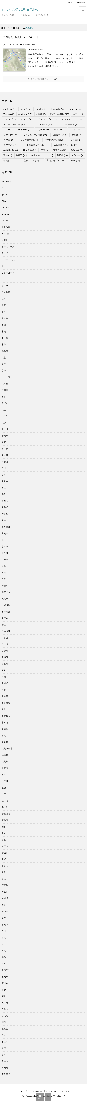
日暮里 (5, 638)
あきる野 (6, 227)
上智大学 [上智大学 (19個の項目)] (59, 135)
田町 (4, 859)
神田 (4, 905)
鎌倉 (4, 1055)
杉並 (4, 690)
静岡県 (5, 1068)
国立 (4, 488)
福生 (4, 918)
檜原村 (5, 742)
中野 (4, 344)
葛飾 (4, 989)
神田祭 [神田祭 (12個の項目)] (62, 155)
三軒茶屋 (6, 292)
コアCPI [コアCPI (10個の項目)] (9, 119)
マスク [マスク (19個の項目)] (75, 129)
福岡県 (5, 911)
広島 (4, 572)
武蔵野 (5, 761)
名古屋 (5, 455)
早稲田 (5, 657)
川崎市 (5, 559)
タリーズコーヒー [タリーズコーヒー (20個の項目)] (14, 124)
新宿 (4, 624)
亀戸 (4, 364)
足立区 (5, 1042)
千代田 (5, 429)
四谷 (4, 475)
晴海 (4, 670)
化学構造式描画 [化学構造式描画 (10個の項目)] (54, 140)
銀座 (4, 1048)
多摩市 (5, 501)
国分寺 (5, 481)
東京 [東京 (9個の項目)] (44, 150)
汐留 (4, 774)
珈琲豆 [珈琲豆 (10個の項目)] (21, 155)
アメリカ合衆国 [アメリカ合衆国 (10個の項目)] (59, 114)
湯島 (4, 840)
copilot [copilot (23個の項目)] (8, 109)
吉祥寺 (5, 449)
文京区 (5, 618)
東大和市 (6, 716)
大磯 (4, 520)
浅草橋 (5, 800)
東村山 (5, 722)
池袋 (4, 787)
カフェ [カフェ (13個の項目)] (78, 114)
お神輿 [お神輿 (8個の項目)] (41, 114)
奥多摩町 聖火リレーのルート (21, 37)
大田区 (5, 514)
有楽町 (5, 683)
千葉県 (5, 436)
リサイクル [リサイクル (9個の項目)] (10, 135)
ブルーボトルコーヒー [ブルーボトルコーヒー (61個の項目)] (16, 129)
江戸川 (5, 781)
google (5, 194)
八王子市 (6, 377)
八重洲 (5, 383)
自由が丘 (6, 970)
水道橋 (5, 768)
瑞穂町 (5, 853)
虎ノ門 (5, 1002)
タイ (4, 266)
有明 (4, 677)
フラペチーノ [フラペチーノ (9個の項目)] (70, 124)
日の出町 (6, 631)
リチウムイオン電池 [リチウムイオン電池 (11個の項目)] (35, 135)
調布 (4, 1022)
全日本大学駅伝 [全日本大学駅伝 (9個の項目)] (29, 140)
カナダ (5, 253)
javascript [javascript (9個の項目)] (57, 109)
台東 (4, 442)
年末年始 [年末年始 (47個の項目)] (9, 145)
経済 (4, 944)
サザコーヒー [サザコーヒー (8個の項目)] (44, 119)
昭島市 (5, 664)
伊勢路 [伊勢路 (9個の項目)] (76, 135)
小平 (4, 540)
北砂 (4, 422)
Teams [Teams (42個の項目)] (8, 114)
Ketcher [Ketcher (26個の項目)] (75, 109)
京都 (4, 370)
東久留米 (6, 703)
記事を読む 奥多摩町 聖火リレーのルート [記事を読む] (43, 79)
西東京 (5, 1015)
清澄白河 (6, 813)
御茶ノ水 (6, 592)
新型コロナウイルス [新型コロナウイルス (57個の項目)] (65, 145)
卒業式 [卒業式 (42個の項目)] (75, 140)
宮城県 (5, 533)
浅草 (4, 794)
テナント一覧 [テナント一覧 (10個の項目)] (43, 124)
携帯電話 (6, 611)
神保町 (5, 892)
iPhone (5, 201)
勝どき (5, 403)
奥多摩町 (26, 44)
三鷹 (4, 305)
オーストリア (8, 247)
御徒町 (5, 585)
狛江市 (5, 846)
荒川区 (5, 983)
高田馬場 (6, 1074)
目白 (4, 872)
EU (3, 188)
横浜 (4, 735)
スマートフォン (9, 260)
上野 (4, 312)
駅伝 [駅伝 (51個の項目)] (75, 160)
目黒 (4, 879)
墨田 (4, 494)
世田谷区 (6, 318)
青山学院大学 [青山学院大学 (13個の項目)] (55, 160)
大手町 (5, 507)
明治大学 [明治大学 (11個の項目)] (29, 150)
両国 (4, 325)
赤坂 (4, 1035)
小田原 (5, 546)
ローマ (5, 286)
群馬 (4, 957)
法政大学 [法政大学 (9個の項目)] (77, 150)
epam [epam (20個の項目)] (25, 109)
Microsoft (6, 207)
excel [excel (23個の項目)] (40, 109)
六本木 (5, 390)
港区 (4, 833)
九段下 (5, 357)
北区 (4, 409)
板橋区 (5, 729)
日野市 (5, 651)
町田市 (5, 866)
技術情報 (6, 605)
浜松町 (5, 807)
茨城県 (5, 976)
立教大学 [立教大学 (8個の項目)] (78, 155)
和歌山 (5, 462)
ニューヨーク (8, 273)
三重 (4, 299)
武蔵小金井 (7, 748)
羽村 (4, 963)
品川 (4, 468)
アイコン (6, 233)
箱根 (4, 937)
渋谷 (4, 827)
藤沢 (4, 996)
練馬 (4, 950)
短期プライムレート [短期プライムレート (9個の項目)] (42, 155)
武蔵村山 (6, 755)
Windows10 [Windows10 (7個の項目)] (25, 114)
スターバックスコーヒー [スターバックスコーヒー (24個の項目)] (69, 119)
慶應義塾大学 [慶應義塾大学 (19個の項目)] (35, 145)
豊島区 (5, 1029)
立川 (4, 931)
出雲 (4, 396)
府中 (4, 579)
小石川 (5, 553)
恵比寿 (5, 598)
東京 (18, 28)
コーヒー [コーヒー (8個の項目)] (25, 119)
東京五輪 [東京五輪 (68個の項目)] (59, 150)
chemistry (6, 181)
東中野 (5, 696)
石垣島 (5, 885)
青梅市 (5, 1061)
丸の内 (5, 351)
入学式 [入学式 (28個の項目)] (8, 140)
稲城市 (5, 924)
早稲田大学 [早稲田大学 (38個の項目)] (10, 150)
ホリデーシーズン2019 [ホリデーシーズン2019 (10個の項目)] (49, 129)
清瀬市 (5, 820)
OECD (5, 220)
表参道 (5, 1009)
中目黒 (5, 338)
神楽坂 (5, 898)
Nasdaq (5, 214)
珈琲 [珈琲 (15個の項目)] (7, 155)
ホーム (7, 28)
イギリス (6, 240)
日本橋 (5, 644)
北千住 (5, 416)
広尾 (4, 566)
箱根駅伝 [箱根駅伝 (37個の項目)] (9, 160)
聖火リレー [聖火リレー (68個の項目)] (31, 160)
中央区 (5, 331)
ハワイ (5, 279)
